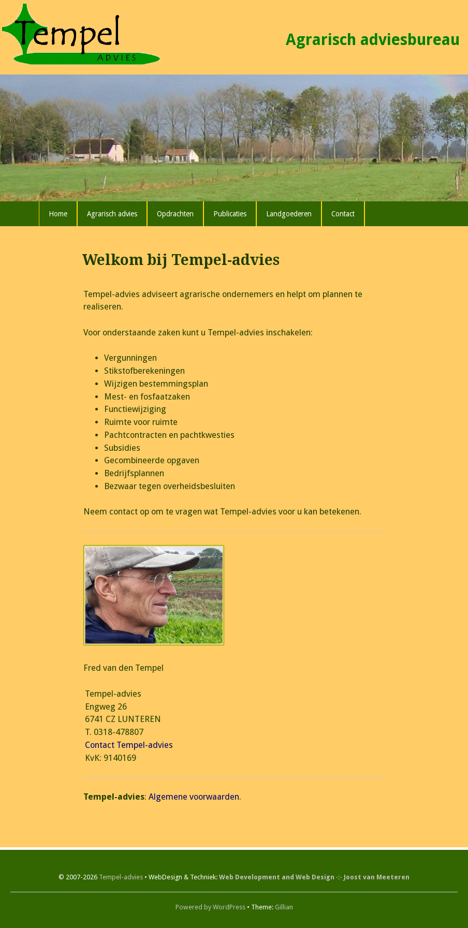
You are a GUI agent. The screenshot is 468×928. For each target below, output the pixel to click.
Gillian (284, 907)
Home (58, 214)
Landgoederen (289, 214)
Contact (343, 214)
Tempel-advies (121, 877)
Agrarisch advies (112, 214)
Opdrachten (175, 214)
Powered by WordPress (210, 907)
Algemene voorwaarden (194, 797)
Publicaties (229, 214)
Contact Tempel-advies (129, 745)
